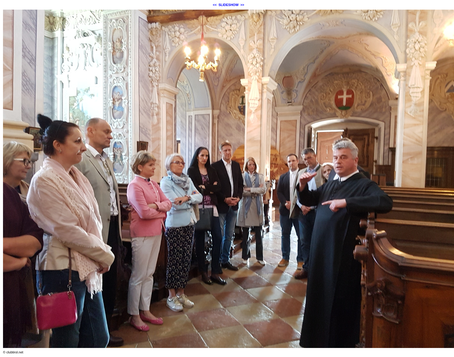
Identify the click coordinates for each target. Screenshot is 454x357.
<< (215, 5)
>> (242, 5)
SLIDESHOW (229, 5)
